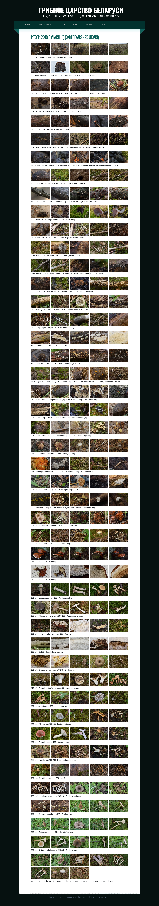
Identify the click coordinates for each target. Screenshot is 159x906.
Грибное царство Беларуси (81, 10)
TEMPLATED (104, 897)
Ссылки (89, 24)
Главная (27, 24)
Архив (75, 24)
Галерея (62, 24)
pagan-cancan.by (67, 897)
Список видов (45, 24)
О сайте (103, 24)
